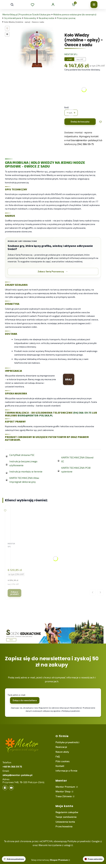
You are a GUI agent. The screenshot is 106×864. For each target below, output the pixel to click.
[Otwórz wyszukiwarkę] (12, 4)
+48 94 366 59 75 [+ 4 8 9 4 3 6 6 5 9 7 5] (12, 766)
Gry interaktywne (12, 18)
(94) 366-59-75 (82, 412)
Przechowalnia (64, 826)
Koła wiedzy (30, 18)
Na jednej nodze (46, 18)
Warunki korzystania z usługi (54, 845)
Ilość (66, 107)
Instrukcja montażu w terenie (25, 471)
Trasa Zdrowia (64, 796)
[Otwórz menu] (94, 4)
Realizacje (61, 746)
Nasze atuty (62, 751)
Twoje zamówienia (66, 816)
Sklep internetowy (49, 860)
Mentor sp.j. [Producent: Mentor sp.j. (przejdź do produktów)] (71, 54)
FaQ (58, 756)
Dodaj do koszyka (80, 121)
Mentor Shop (63, 791)
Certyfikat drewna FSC (22, 454)
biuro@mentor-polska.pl (35, 415)
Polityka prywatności (67, 742)
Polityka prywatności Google (83, 841)
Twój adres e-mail (16, 695)
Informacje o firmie (66, 770)
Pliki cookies (63, 761)
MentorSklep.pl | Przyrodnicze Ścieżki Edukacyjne (27, 14)
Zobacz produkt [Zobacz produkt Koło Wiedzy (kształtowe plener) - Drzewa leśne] (14, 592)
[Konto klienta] (53, 4)
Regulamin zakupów (67, 812)
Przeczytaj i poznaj (66, 18)
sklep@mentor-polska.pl (17, 774)
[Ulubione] (32, 4)
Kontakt (60, 765)
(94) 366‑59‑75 (85, 144)
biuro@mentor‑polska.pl (84, 140)
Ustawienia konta (65, 821)
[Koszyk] (73, 4)
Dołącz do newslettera (25, 700)
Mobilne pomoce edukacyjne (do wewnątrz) (74, 14)
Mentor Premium (66, 786)
